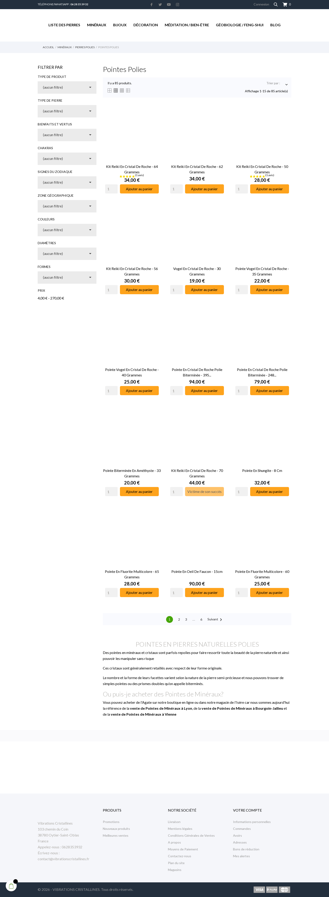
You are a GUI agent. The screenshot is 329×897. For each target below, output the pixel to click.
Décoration (145, 25)
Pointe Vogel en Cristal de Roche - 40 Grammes (132, 372)
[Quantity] (111, 188)
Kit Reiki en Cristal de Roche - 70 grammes (197, 473)
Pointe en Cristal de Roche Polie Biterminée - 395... (197, 372)
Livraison (174, 822)
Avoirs (237, 835)
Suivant (215, 619)
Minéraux (96, 25)
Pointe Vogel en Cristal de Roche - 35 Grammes (262, 271)
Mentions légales (180, 829)
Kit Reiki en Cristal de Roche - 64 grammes (132, 169)
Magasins (174, 870)
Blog (275, 25)
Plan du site (176, 863)
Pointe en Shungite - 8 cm (262, 470)
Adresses (240, 842)
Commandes (242, 829)
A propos (174, 842)
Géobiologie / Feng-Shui (239, 25)
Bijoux (120, 25)
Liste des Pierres (64, 25)
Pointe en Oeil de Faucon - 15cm (197, 571)
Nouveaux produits (116, 829)
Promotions (111, 822)
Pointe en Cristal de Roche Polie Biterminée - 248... (262, 372)
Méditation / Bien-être (187, 25)
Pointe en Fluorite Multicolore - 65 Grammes (132, 574)
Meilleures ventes (115, 835)
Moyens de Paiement (183, 849)
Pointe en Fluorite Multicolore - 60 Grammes (262, 574)
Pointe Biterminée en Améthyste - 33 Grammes (132, 473)
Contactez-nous (179, 856)
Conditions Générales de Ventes (191, 835)
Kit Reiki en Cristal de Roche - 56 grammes (132, 271)
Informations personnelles (252, 822)
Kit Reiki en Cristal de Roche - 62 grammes (197, 169)
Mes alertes (241, 856)
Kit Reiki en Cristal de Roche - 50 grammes (262, 169)
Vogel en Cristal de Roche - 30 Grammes (197, 271)
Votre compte (247, 810)
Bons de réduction (246, 849)
